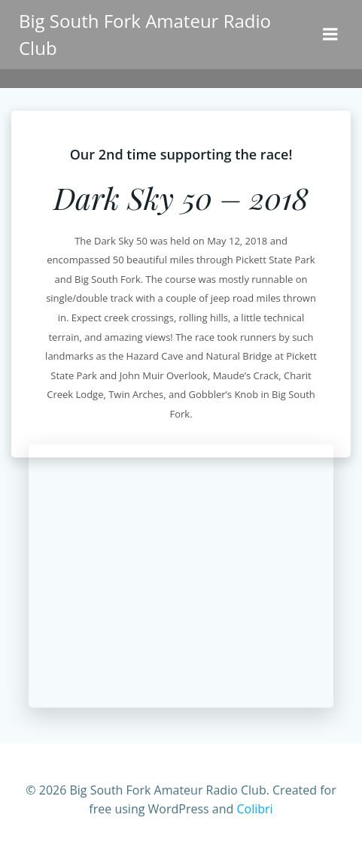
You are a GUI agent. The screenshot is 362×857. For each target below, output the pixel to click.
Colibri (254, 809)
